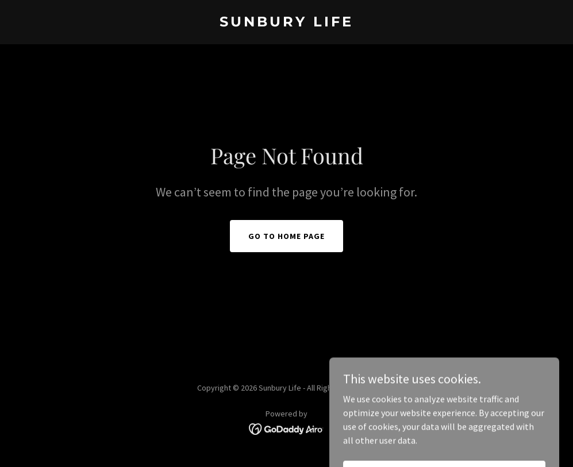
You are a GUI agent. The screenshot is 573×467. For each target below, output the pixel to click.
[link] (286, 23)
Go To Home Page (286, 236)
